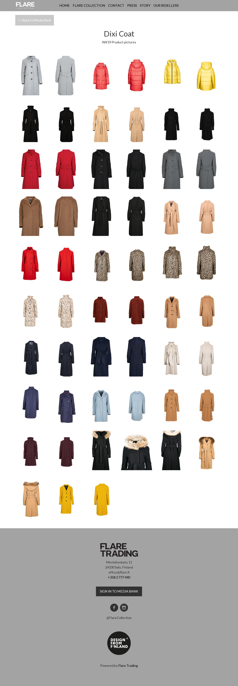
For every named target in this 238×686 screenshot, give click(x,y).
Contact (116, 5)
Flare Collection (89, 5)
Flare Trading (128, 665)
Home (64, 5)
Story (145, 5)
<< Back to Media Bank (34, 20)
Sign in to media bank (119, 591)
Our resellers (166, 5)
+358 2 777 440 (119, 577)
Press (132, 5)
